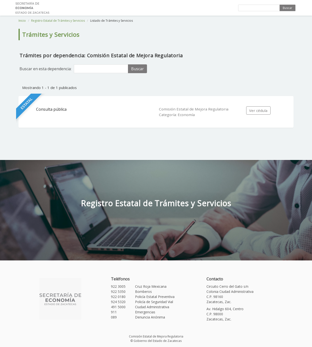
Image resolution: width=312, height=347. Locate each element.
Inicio (22, 21)
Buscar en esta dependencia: (45, 68)
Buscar (287, 8)
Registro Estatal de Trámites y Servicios (58, 21)
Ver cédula (258, 110)
